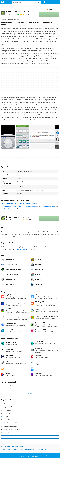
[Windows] (6, 7)
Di (10, 14)
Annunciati (15, 446)
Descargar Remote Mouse (8, 203)
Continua (30, 393)
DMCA (15, 451)
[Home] (1, 7)
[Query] (26, 2)
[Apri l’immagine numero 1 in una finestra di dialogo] (22, 137)
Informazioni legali (6, 451)
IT (56, 2)
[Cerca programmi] (38, 2)
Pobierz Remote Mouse (31, 206)
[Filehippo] (5, 2)
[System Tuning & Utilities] (14, 7)
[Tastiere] (22, 7)
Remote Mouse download (48, 206)
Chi (2, 446)
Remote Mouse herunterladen (27, 203)
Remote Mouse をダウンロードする (11, 206)
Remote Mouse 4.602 (7, 386)
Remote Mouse (18, 12)
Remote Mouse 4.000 (7, 389)
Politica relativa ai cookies (26, 449)
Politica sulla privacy (41, 449)
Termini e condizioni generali (9, 449)
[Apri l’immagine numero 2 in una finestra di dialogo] (42, 137)
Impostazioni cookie (24, 451)
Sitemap (22, 446)
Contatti (7, 446)
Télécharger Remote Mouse (9, 208)
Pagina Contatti (22, 249)
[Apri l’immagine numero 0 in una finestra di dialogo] (8, 137)
